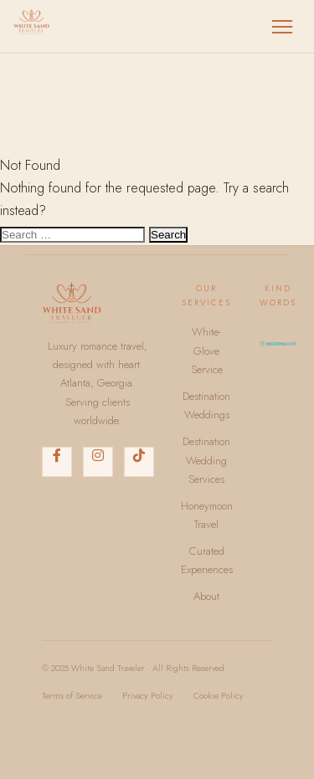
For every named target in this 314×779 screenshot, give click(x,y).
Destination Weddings (206, 405)
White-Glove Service (207, 350)
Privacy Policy (147, 695)
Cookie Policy (218, 695)
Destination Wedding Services (206, 460)
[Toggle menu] (282, 26)
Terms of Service (72, 695)
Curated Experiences (207, 560)
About (206, 596)
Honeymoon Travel (207, 515)
